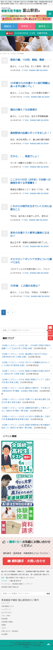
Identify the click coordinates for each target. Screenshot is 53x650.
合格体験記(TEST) (7, 606)
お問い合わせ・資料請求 (9, 631)
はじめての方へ (6, 612)
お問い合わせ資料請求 (50, 332)
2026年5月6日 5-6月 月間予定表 (26, 33)
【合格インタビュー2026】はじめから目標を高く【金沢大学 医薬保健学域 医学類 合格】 (25, 418)
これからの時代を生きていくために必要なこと (31, 207)
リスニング (5, 603)
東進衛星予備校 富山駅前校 (38, 70)
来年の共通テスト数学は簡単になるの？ (29, 234)
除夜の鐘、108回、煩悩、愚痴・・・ (30, 59)
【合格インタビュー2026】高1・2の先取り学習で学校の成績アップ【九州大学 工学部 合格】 (26, 347)
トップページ (4, 53)
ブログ (13, 53)
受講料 (3, 625)
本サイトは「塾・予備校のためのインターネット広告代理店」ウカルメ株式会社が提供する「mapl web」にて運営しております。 (26, 646)
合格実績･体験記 (7, 622)
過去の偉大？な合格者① (23, 109)
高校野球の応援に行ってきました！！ (31, 133)
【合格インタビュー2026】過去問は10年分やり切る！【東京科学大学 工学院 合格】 (25, 355)
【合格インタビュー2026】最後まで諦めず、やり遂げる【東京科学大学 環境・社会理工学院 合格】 (25, 389)
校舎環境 (4, 619)
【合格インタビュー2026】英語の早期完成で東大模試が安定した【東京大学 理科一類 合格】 (25, 426)
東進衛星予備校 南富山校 (10, 587)
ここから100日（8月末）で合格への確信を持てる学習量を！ (30, 181)
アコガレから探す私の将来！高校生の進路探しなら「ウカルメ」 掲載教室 (26, 642)
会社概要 (4, 634)
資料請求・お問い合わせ (26, 561)
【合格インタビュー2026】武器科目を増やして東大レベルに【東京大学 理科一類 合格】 (25, 409)
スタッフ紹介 (6, 615)
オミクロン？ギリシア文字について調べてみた (31, 260)
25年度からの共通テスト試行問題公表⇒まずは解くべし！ (30, 84)
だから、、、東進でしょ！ (25, 156)
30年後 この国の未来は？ (25, 285)
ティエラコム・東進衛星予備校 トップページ (16, 584)
